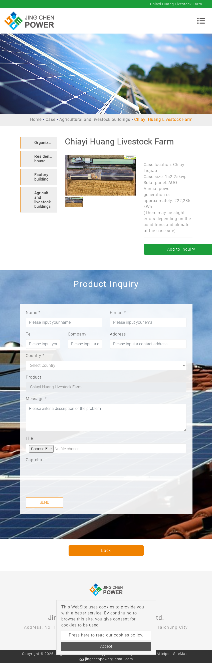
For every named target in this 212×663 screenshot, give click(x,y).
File (29, 438)
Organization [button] (45, 142)
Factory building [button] (41, 177)
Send (44, 502)
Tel (29, 334)
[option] (100, 175)
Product (33, 377)
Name (33, 312)
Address (118, 334)
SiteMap (180, 654)
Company (77, 334)
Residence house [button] (44, 158)
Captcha (34, 459)
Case (50, 119)
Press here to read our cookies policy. (106, 635)
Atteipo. (164, 654)
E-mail (118, 312)
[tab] (38, 143)
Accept (106, 646)
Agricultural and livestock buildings (94, 119)
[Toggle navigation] (201, 21)
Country (35, 355)
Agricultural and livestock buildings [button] (45, 200)
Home (36, 119)
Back (106, 550)
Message (36, 398)
